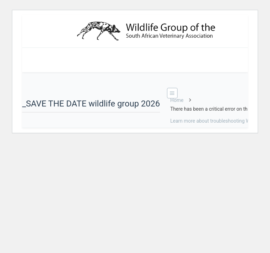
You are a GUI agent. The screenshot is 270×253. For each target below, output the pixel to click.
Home (177, 100)
